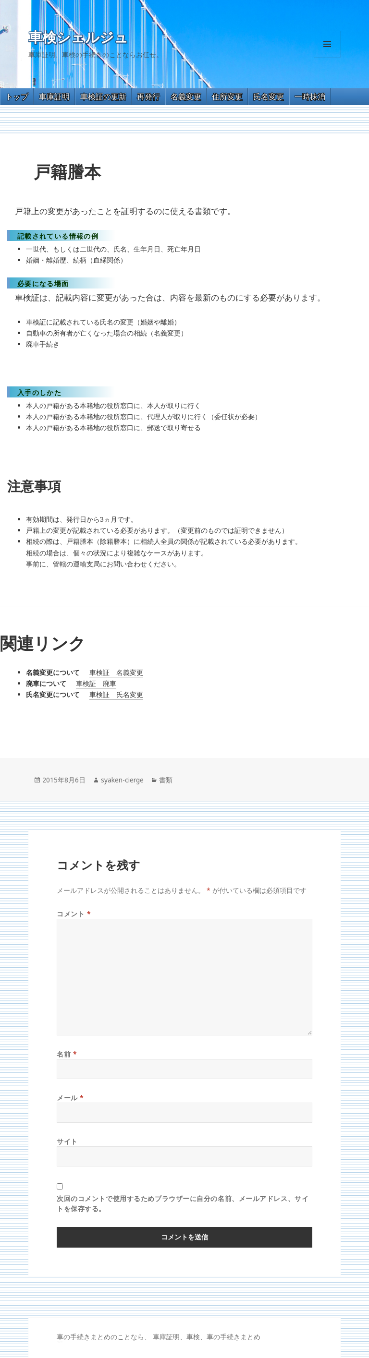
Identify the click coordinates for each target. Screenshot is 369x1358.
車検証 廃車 (96, 683)
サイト (67, 1141)
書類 (165, 779)
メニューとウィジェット (327, 57)
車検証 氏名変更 (116, 694)
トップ (16, 96)
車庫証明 (54, 96)
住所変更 (227, 96)
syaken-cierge (122, 779)
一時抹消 (310, 96)
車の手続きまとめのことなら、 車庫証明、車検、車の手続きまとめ (158, 1336)
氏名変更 (268, 96)
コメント (74, 913)
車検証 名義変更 (116, 672)
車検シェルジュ (78, 37)
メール (70, 1097)
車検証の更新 (103, 96)
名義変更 (186, 96)
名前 (67, 1053)
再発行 (148, 96)
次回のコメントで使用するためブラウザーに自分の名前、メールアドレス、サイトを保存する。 (182, 1203)
